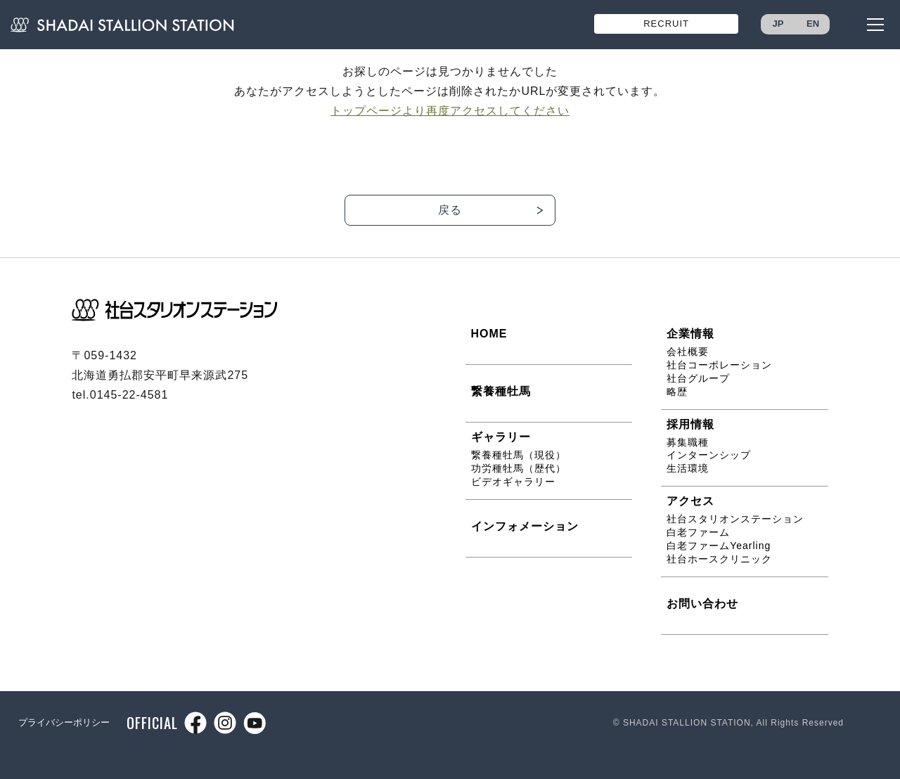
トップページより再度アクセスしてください (450, 111)
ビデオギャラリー (513, 481)
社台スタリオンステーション (735, 518)
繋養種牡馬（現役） (518, 455)
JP (778, 23)
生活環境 (688, 468)
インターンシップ (709, 455)
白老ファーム (698, 532)
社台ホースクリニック (719, 559)
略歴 (677, 391)
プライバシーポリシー (64, 722)
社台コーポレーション (719, 365)
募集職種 (688, 442)
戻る (450, 210)
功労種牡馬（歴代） (518, 468)
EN (812, 23)
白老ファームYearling (719, 545)
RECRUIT (666, 23)
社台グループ (698, 378)
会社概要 (688, 351)
